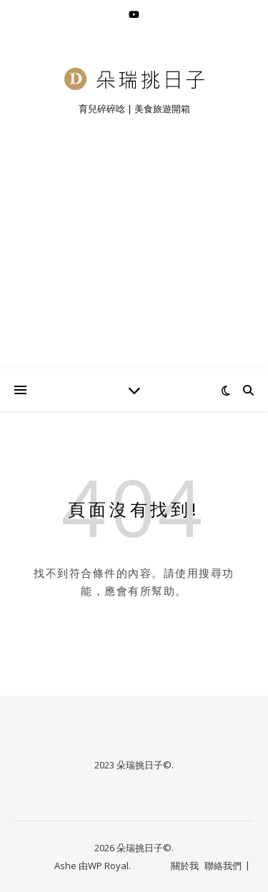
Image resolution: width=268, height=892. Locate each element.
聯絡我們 (223, 865)
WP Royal (108, 865)
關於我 (185, 865)
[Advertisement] (134, 260)
